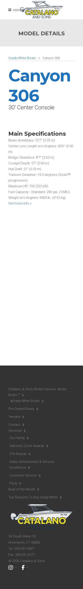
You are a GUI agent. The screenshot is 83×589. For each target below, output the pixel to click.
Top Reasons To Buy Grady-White (33, 497)
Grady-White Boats (22, 58)
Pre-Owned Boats (21, 409)
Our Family (17, 438)
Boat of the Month (21, 489)
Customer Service (23, 475)
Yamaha (14, 417)
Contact (14, 425)
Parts (13, 483)
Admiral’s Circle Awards (27, 446)
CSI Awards (18, 454)
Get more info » (19, 203)
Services (15, 431)
